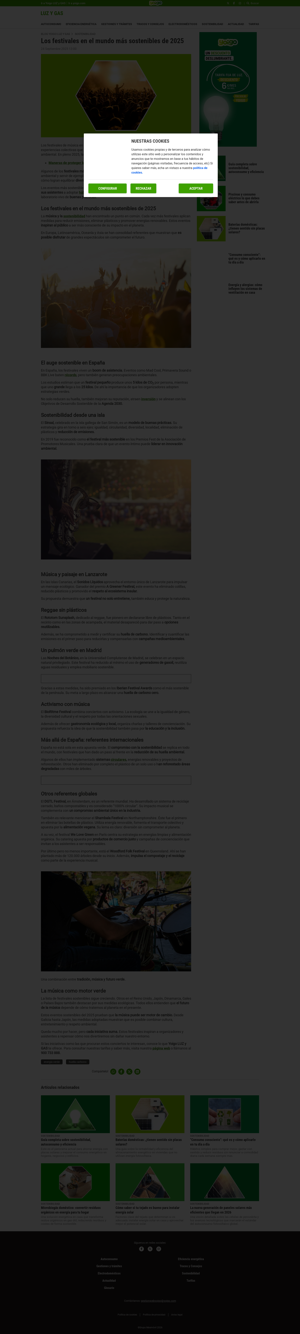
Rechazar (143, 188)
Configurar (107, 188)
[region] (151, 165)
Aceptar (196, 188)
